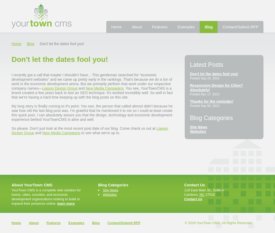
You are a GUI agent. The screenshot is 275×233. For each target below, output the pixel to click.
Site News (198, 127)
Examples (186, 27)
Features (159, 27)
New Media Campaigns (105, 88)
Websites (198, 131)
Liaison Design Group (60, 88)
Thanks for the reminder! (211, 101)
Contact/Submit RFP (240, 27)
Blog (209, 27)
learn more (66, 203)
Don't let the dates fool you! (214, 74)
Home (116, 27)
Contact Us (193, 199)
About (137, 27)
